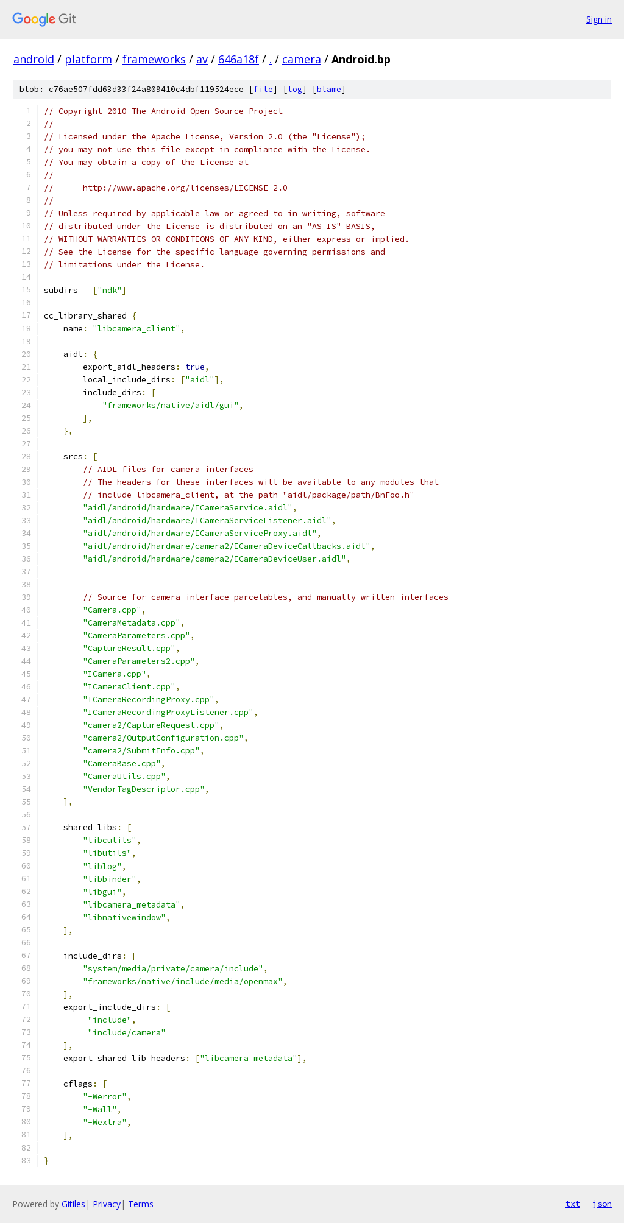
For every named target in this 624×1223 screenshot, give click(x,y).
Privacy (107, 1204)
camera (301, 59)
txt (573, 1203)
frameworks (154, 59)
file (263, 89)
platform (88, 59)
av (202, 59)
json (602, 1203)
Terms (141, 1204)
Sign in (599, 19)
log (295, 89)
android (33, 59)
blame (329, 89)
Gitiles (73, 1204)
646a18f (238, 59)
